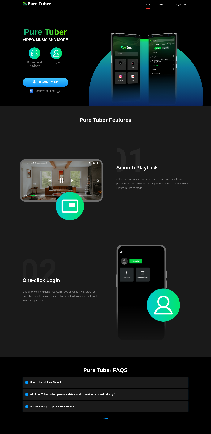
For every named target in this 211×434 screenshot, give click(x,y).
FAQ (161, 4)
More (105, 418)
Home (148, 4)
